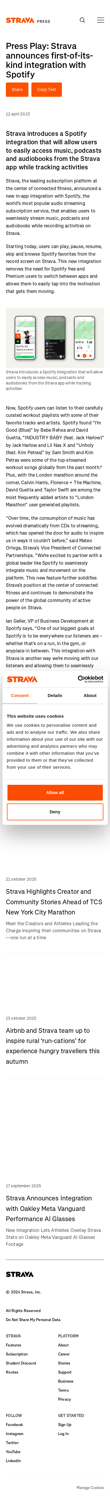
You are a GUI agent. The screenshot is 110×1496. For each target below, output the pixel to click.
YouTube (13, 1451)
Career (64, 1354)
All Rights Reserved (23, 1310)
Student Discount (21, 1363)
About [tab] (90, 695)
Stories (64, 1363)
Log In (63, 1433)
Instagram (14, 1433)
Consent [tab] (20, 695)
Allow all (55, 792)
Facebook (14, 1424)
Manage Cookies (90, 1488)
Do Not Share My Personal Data (33, 1319)
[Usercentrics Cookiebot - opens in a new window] (78, 679)
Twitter (12, 1442)
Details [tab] (55, 695)
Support (65, 1372)
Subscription (17, 1354)
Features (13, 1345)
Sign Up (65, 1424)
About (63, 1345)
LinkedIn (13, 1460)
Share (17, 89)
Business (66, 1381)
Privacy (64, 1399)
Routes (12, 1372)
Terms (63, 1390)
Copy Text (46, 89)
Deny (55, 811)
